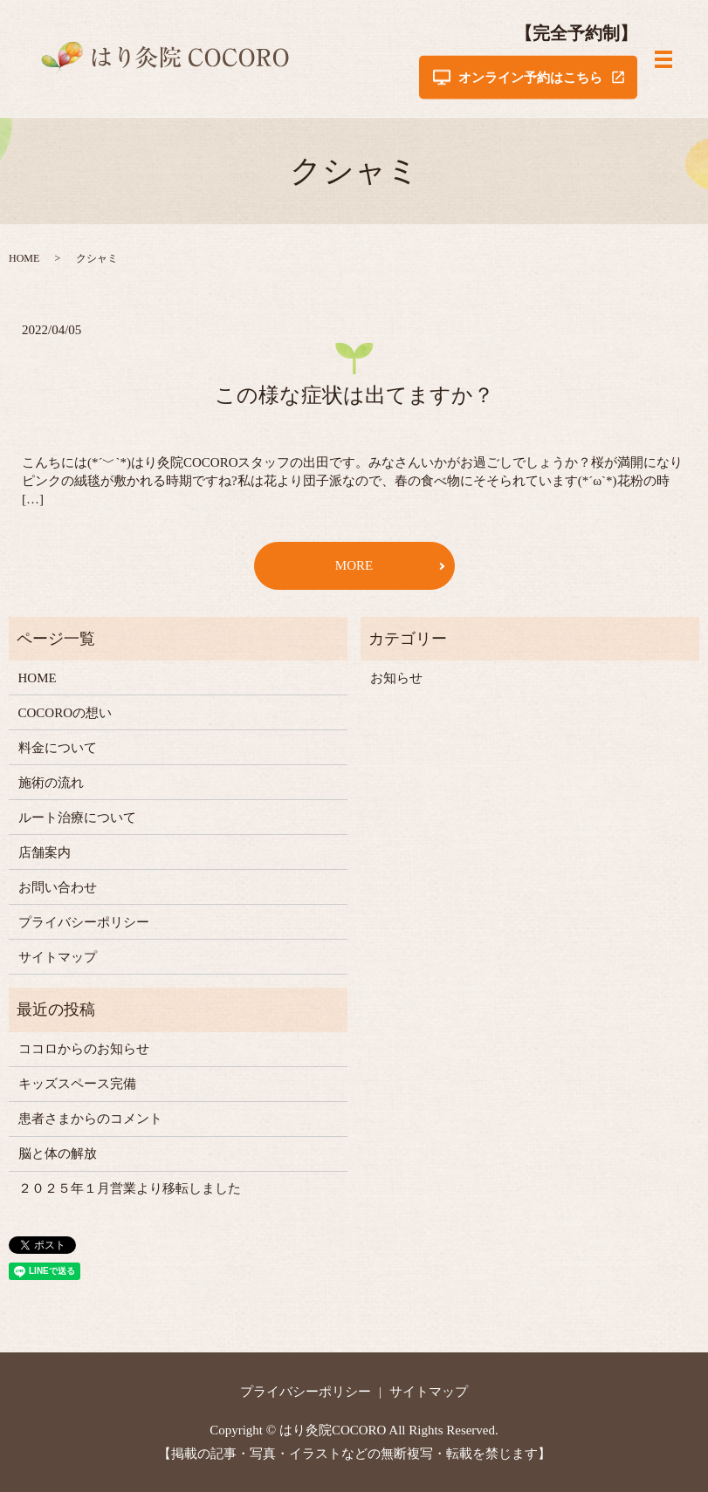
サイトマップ (57, 957)
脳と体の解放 (57, 1153)
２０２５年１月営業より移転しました (129, 1188)
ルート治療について (77, 818)
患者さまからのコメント (90, 1119)
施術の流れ (51, 783)
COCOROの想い (65, 713)
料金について (57, 748)
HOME (24, 258)
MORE (354, 565)
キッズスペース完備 (77, 1084)
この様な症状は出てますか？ (354, 395)
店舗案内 (44, 852)
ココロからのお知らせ (83, 1049)
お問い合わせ (57, 887)
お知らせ (396, 678)
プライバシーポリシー (83, 922)
